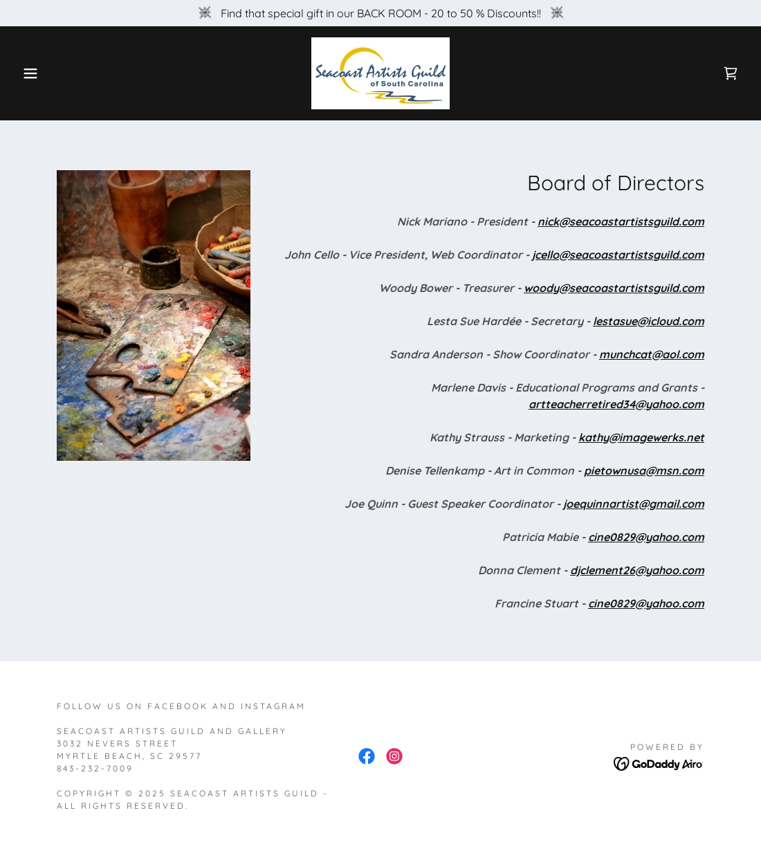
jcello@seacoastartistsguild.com (618, 255)
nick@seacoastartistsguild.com (621, 221)
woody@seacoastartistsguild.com (614, 288)
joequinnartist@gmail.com (633, 504)
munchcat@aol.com (651, 354)
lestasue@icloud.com (648, 321)
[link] (380, 72)
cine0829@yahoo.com (646, 537)
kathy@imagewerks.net (641, 437)
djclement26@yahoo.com (637, 570)
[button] (38, 73)
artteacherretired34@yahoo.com (616, 404)
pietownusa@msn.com (644, 470)
